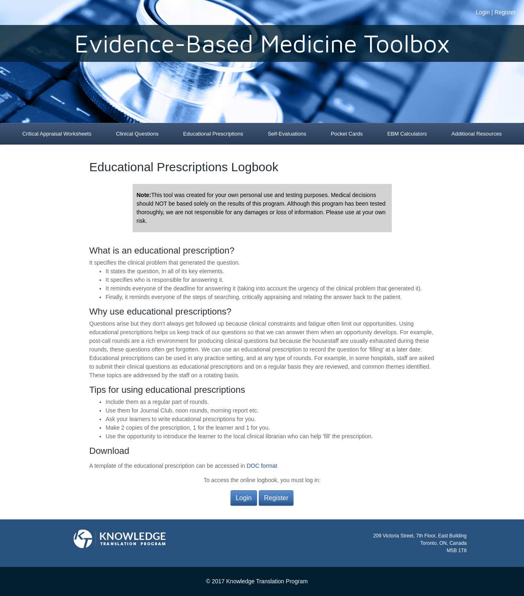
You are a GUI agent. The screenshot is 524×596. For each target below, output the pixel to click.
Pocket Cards (347, 134)
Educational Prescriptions (213, 134)
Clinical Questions (137, 134)
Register (505, 12)
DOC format (261, 465)
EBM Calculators (407, 134)
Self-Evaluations (287, 134)
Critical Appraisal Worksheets (56, 134)
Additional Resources (477, 134)
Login (483, 12)
